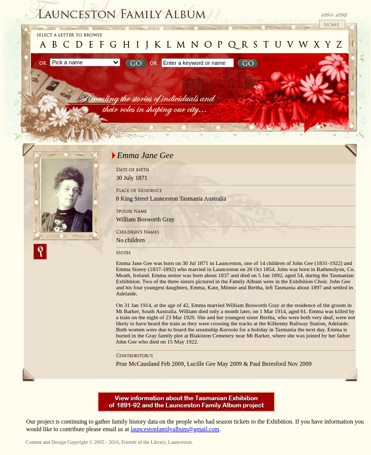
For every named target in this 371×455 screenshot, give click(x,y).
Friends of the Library (143, 442)
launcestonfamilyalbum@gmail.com (174, 429)
